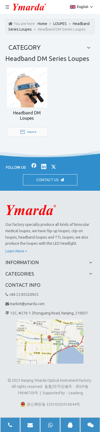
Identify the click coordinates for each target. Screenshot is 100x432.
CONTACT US (50, 180)
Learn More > (16, 251)
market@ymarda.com (27, 304)
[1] (50, 341)
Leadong (76, 393)
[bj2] (50, 154)
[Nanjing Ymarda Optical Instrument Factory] (31, 209)
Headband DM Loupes (27, 115)
